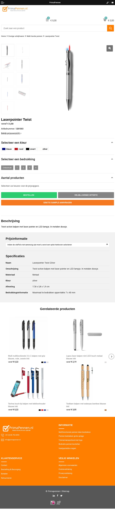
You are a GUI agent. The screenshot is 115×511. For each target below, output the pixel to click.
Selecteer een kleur (14, 143)
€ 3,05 (71, 411)
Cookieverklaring (66, 472)
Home (3, 36)
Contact (4, 467)
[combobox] (54, 28)
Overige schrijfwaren (18, 36)
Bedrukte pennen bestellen (70, 446)
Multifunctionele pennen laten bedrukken (76, 434)
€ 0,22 (13, 363)
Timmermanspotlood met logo (72, 442)
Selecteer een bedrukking (19, 159)
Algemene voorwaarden (69, 467)
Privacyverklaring (66, 476)
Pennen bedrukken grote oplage (72, 438)
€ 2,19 (71, 363)
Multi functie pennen (37, 36)
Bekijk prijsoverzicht (11, 133)
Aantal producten (13, 178)
